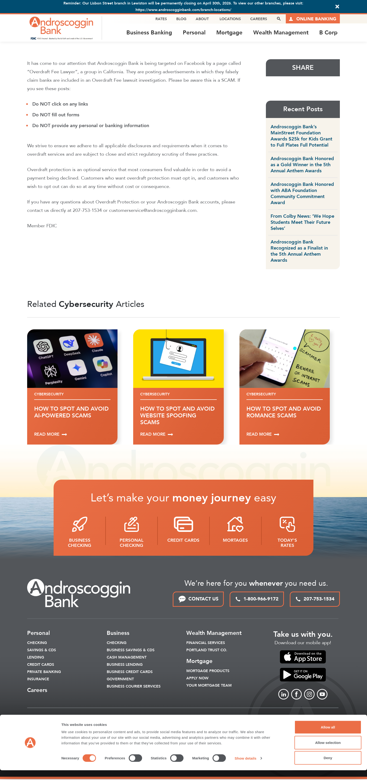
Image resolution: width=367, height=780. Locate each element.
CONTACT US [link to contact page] (198, 599)
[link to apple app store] (303, 658)
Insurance (38, 679)
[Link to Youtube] (322, 695)
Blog (181, 19)
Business (118, 634)
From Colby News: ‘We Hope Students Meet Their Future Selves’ (302, 223)
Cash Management (127, 658)
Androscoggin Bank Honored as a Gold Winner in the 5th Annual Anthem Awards (302, 165)
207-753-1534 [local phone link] (314, 599)
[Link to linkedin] (283, 695)
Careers (258, 19)
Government (120, 679)
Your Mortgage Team (209, 686)
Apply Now (197, 678)
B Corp (328, 33)
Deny (328, 767)
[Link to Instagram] (309, 695)
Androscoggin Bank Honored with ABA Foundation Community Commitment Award (302, 194)
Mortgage (229, 33)
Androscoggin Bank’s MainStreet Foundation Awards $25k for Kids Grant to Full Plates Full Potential (301, 136)
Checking (37, 643)
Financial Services (205, 643)
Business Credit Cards (130, 672)
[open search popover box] (279, 19)
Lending (35, 658)
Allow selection (328, 752)
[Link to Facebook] (296, 695)
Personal (194, 33)
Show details (246, 768)
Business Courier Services (134, 687)
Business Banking (149, 33)
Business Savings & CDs (130, 650)
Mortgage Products (207, 671)
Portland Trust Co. (206, 650)
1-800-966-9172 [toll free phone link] (257, 599)
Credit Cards (40, 665)
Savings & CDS (41, 650)
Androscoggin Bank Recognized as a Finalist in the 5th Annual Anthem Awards (299, 251)
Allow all (328, 737)
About (202, 19)
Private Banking (44, 672)
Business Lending (125, 665)
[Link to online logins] (313, 19)
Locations (230, 19)
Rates (161, 19)
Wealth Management (280, 33)
